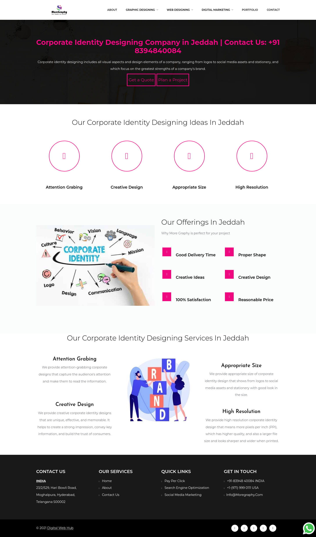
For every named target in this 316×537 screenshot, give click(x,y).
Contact (273, 9)
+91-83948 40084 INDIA (245, 481)
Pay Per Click (175, 481)
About (112, 9)
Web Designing (180, 10)
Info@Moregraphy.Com (244, 495)
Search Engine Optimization (187, 488)
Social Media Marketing (183, 495)
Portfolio (250, 9)
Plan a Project (172, 79)
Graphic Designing (142, 10)
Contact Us (110, 495)
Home (107, 481)
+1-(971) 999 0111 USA (243, 488)
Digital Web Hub (60, 528)
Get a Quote (141, 79)
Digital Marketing (217, 10)
